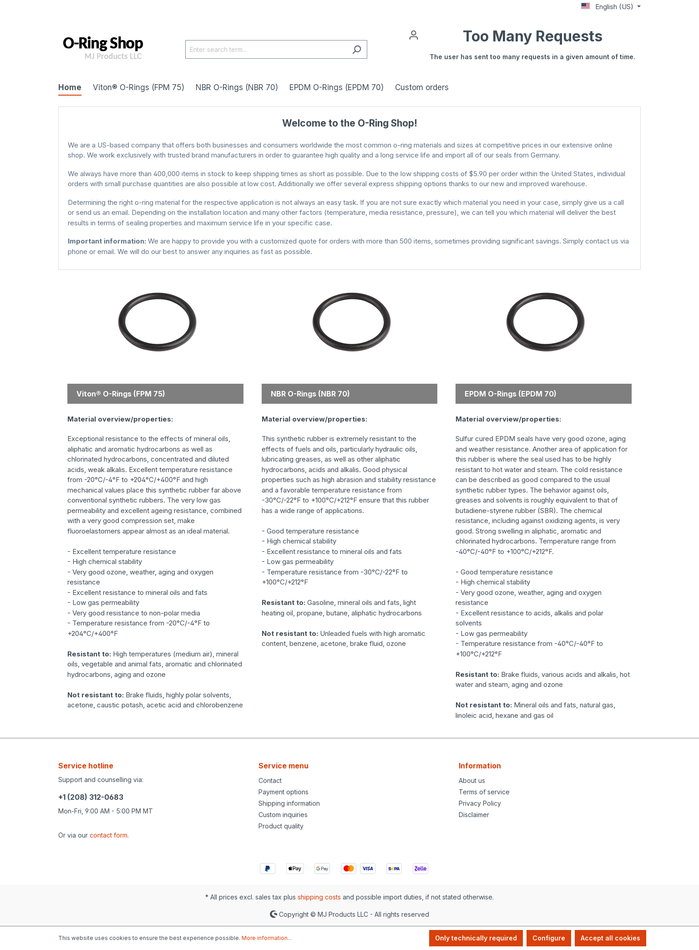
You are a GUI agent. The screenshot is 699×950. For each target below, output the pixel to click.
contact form (108, 835)
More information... (267, 938)
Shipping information (289, 803)
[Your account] (413, 34)
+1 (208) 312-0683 (90, 797)
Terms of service (484, 792)
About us (472, 780)
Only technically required (476, 938)
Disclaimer (474, 814)
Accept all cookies (610, 938)
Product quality (281, 826)
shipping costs (319, 897)
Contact (270, 780)
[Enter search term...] (265, 49)
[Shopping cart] (532, 49)
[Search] (356, 49)
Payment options (283, 792)
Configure (548, 938)
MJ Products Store (350, 260)
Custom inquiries (283, 814)
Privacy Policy (480, 803)
